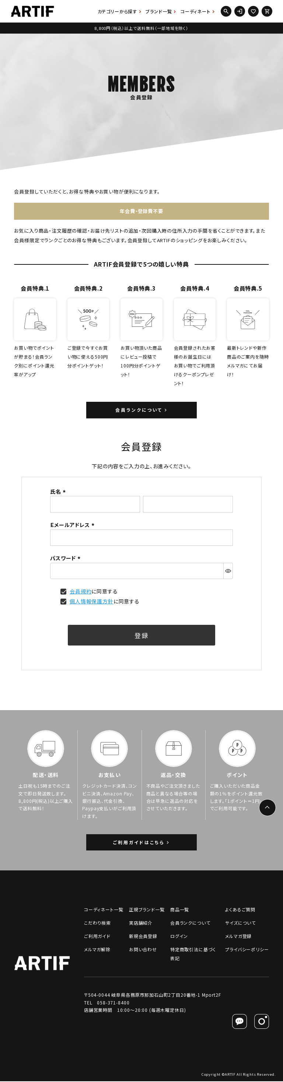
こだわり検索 (97, 923)
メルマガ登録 (238, 937)
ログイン (179, 937)
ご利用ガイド (97, 937)
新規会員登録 (143, 937)
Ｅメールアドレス (73, 525)
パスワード (66, 558)
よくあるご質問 (240, 910)
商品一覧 (179, 910)
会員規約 (80, 591)
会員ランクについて (190, 923)
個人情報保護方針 (91, 601)
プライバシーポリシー (247, 950)
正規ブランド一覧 (147, 910)
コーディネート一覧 (103, 910)
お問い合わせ (143, 950)
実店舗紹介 (141, 923)
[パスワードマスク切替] (228, 571)
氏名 (59, 492)
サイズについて (240, 923)
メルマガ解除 (97, 950)
